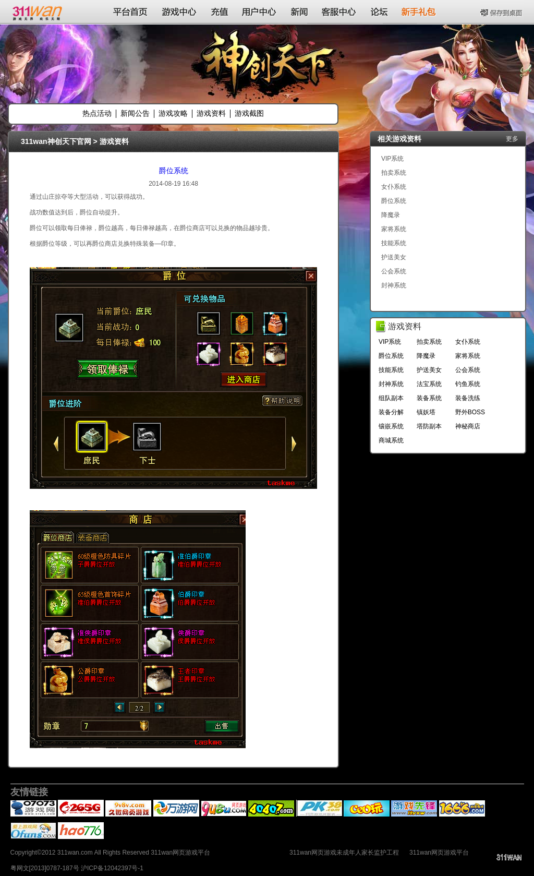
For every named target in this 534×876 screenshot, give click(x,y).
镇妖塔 (426, 412)
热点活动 (97, 113)
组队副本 (391, 398)
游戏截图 (249, 113)
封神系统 (393, 285)
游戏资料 (211, 113)
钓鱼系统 (467, 384)
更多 (512, 138)
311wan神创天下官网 (56, 141)
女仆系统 (393, 186)
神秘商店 (467, 426)
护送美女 (393, 257)
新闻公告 (135, 113)
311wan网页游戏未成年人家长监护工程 (344, 852)
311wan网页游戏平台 (439, 852)
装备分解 (391, 412)
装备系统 (429, 398)
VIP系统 (392, 158)
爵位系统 (173, 170)
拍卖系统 (393, 172)
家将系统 (393, 229)
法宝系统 (429, 384)
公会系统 (393, 271)
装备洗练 (467, 398)
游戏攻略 (173, 113)
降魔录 (390, 215)
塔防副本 (429, 426)
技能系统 (393, 243)
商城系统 (391, 440)
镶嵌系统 (391, 426)
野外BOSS (470, 412)
